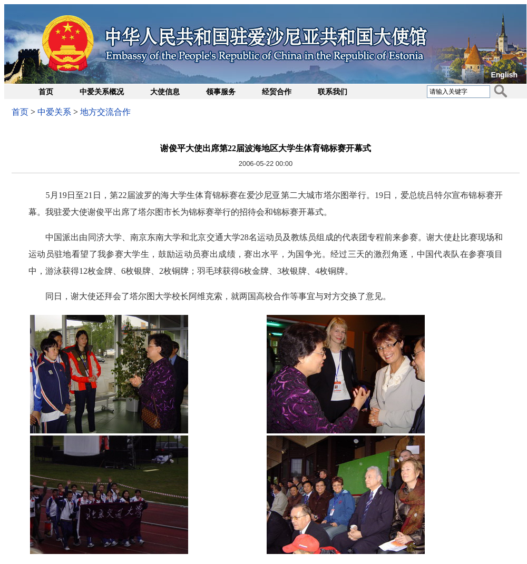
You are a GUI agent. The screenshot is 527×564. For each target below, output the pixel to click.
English (504, 75)
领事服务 (221, 92)
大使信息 (165, 92)
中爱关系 (54, 111)
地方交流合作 (105, 111)
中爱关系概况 (102, 92)
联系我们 (332, 92)
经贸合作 (276, 92)
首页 (45, 92)
